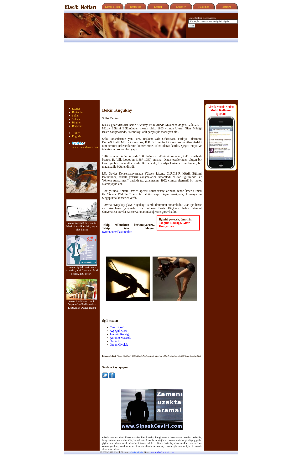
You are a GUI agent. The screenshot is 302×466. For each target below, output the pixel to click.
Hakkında (203, 6)
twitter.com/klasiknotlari (117, 231)
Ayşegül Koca (118, 330)
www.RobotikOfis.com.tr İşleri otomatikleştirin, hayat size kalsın (82, 225)
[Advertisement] (151, 71)
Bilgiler (76, 122)
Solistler (180, 6)
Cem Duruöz (118, 327)
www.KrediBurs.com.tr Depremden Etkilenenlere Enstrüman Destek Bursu (81, 303)
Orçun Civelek (119, 344)
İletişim (226, 6)
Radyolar (77, 125)
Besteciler (134, 6)
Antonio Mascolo (120, 337)
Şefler (75, 115)
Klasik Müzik (112, 6)
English (76, 136)
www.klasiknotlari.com (162, 452)
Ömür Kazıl (117, 341)
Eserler (157, 6)
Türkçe (76, 132)
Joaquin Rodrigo (120, 334)
